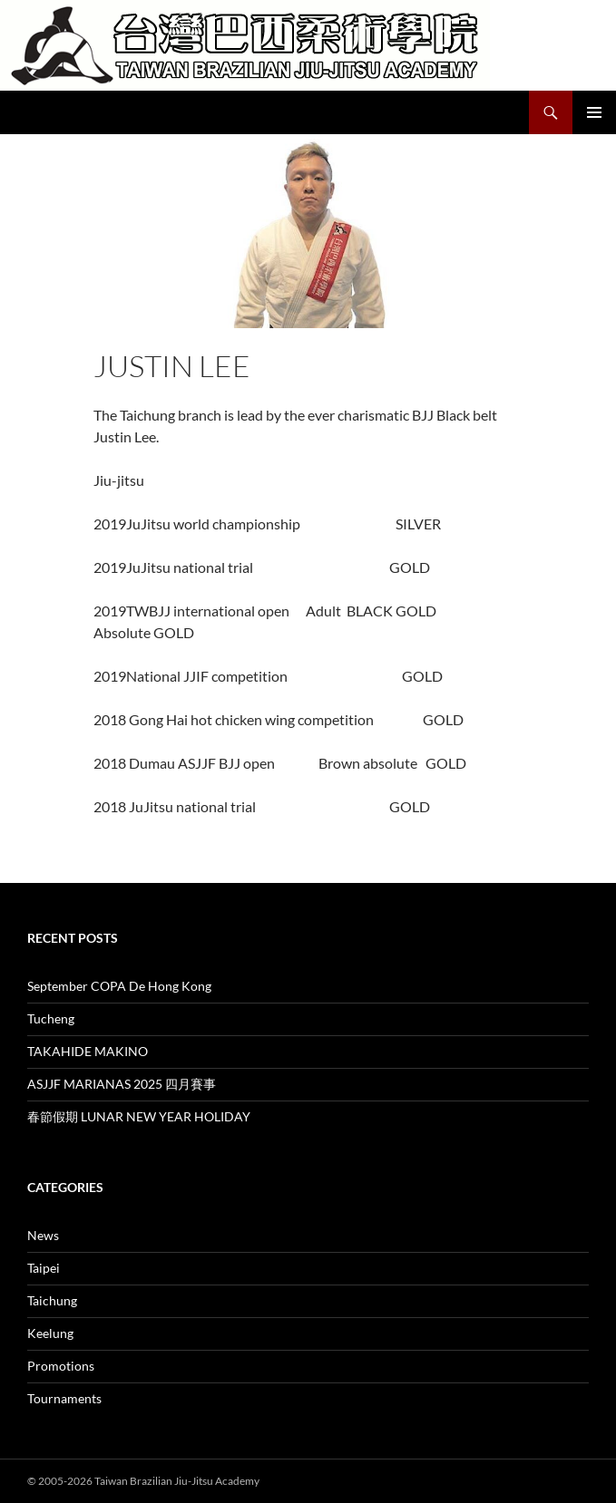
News (43, 1235)
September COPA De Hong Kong (119, 986)
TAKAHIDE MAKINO (87, 1051)
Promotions (60, 1365)
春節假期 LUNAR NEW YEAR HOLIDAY (138, 1116)
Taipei (43, 1267)
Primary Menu (594, 112)
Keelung (50, 1333)
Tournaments (64, 1398)
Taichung (52, 1300)
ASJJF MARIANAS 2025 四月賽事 (121, 1083)
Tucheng (50, 1018)
